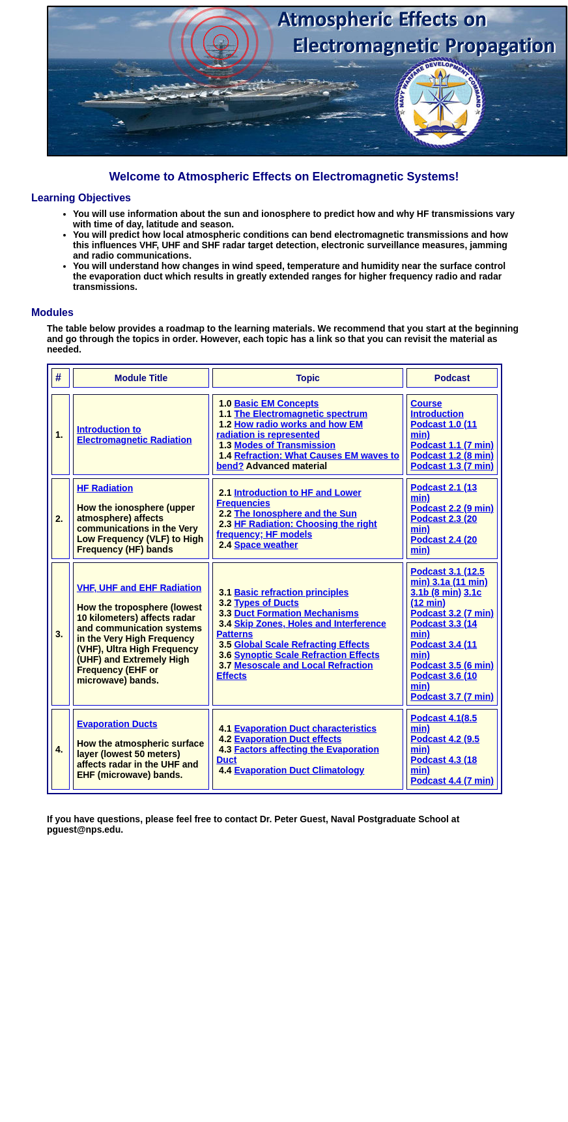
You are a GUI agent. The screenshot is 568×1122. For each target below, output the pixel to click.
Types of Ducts (266, 602)
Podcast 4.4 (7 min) (452, 780)
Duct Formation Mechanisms (296, 613)
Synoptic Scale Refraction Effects (306, 655)
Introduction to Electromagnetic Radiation (134, 434)
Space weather (266, 544)
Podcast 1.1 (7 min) (452, 445)
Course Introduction (437, 408)
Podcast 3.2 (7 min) (452, 613)
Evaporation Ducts (117, 724)
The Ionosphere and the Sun (295, 513)
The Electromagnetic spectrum (300, 414)
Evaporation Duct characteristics (305, 728)
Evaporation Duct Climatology (299, 770)
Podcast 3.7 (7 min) (452, 696)
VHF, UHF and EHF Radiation (139, 588)
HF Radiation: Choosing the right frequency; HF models (296, 529)
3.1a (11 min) (460, 582)
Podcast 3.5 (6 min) (452, 665)
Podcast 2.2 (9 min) (452, 508)
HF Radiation (105, 488)
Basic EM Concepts (276, 403)
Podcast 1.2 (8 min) (452, 455)
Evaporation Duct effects (287, 739)
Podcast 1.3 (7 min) (452, 466)
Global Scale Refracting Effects (301, 644)
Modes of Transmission (284, 445)
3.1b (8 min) (435, 592)
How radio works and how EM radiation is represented (289, 429)
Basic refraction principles (291, 592)
